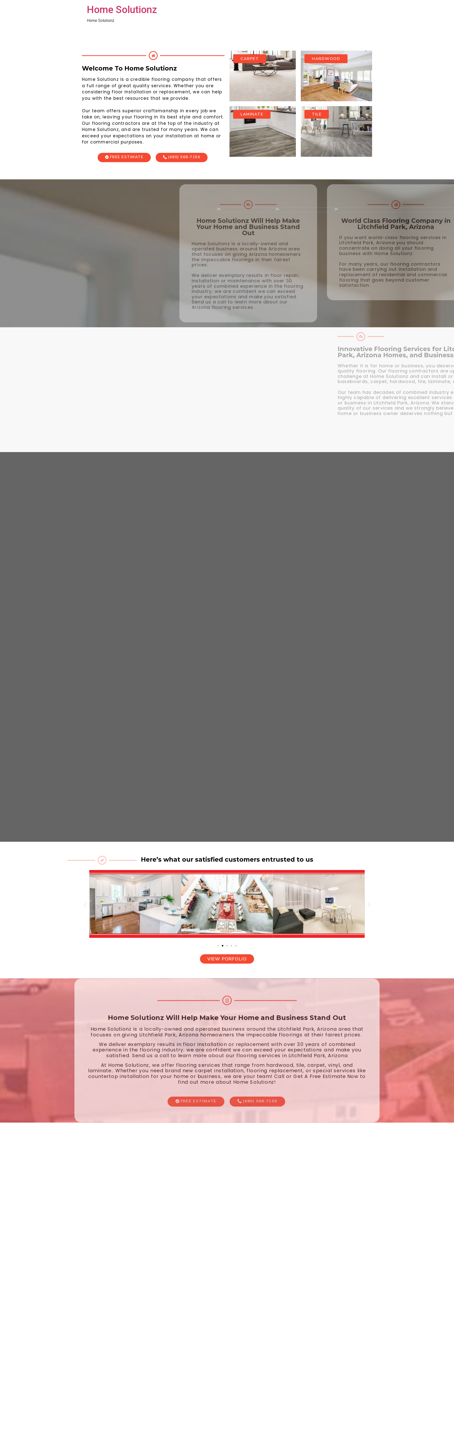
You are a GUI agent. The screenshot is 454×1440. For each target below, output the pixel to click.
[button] (85, 905)
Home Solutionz (122, 9)
